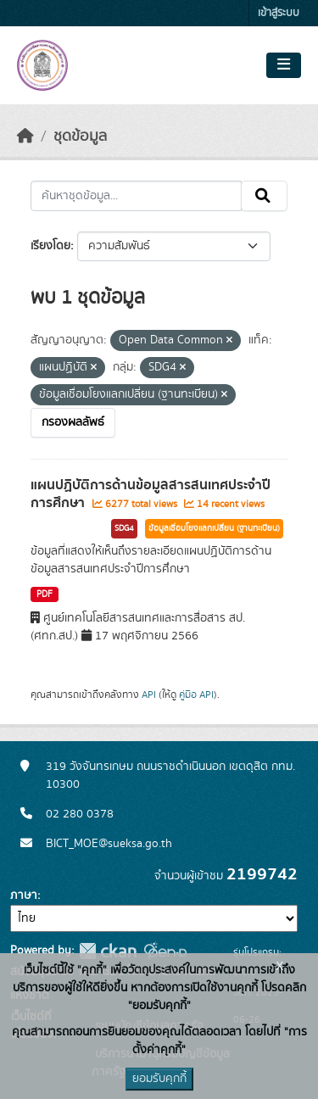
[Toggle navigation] (283, 65)
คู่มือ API (196, 694)
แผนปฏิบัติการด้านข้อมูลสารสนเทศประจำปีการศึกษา (151, 494)
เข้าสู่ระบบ (278, 13)
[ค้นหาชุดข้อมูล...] (136, 196)
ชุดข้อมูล (80, 137)
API (149, 694)
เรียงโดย (50, 245)
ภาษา (23, 895)
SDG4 (124, 528)
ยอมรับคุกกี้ (159, 1078)
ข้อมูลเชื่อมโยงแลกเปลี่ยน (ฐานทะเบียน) (214, 528)
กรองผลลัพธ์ (73, 422)
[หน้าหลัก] (25, 137)
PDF (44, 594)
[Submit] (264, 196)
